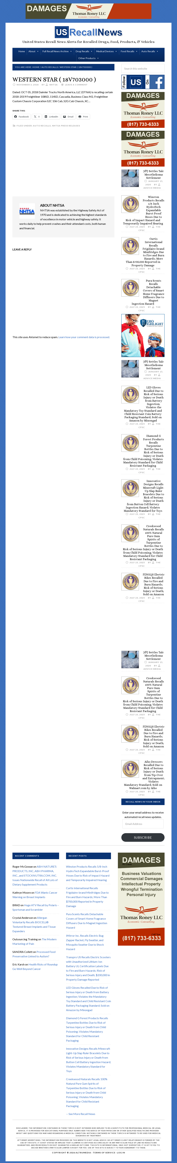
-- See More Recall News (80, 1113)
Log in (121, 1152)
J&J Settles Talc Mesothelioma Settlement (153, 174)
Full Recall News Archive (56, 51)
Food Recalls (127, 51)
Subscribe (143, 837)
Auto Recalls (148, 51)
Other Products (87, 58)
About (32, 51)
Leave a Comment (76, 84)
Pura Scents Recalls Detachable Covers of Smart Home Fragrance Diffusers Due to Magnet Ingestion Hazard (148, 292)
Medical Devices (105, 51)
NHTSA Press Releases (66, 125)
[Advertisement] (63, 162)
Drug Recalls (82, 51)
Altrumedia (83, 1152)
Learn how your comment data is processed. (84, 337)
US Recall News (88, 32)
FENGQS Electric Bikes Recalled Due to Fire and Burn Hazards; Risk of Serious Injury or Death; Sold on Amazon (153, 584)
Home (21, 51)
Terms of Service (104, 1152)
